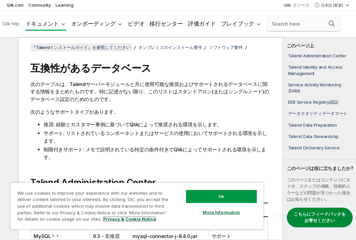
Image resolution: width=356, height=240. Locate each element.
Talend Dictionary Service (314, 147)
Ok (182, 184)
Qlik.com (15, 5)
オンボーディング (93, 23)
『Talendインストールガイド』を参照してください (81, 47)
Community (39, 5)
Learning (64, 5)
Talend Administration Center (317, 55)
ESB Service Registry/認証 (313, 102)
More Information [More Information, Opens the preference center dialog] (182, 200)
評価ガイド (202, 23)
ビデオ (136, 23)
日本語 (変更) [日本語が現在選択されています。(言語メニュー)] (332, 5)
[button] (332, 23)
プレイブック (238, 23)
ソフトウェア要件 (226, 47)
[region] (114, 200)
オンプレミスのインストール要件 (170, 47)
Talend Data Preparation (312, 125)
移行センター (166, 23)
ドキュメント (42, 23)
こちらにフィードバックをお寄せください (320, 217)
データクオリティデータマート (318, 113)
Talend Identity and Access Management (315, 70)
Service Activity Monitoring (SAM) (314, 87)
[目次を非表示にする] (8, 48)
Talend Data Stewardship (313, 136)
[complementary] (319, 138)
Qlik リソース (296, 5)
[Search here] (303, 24)
